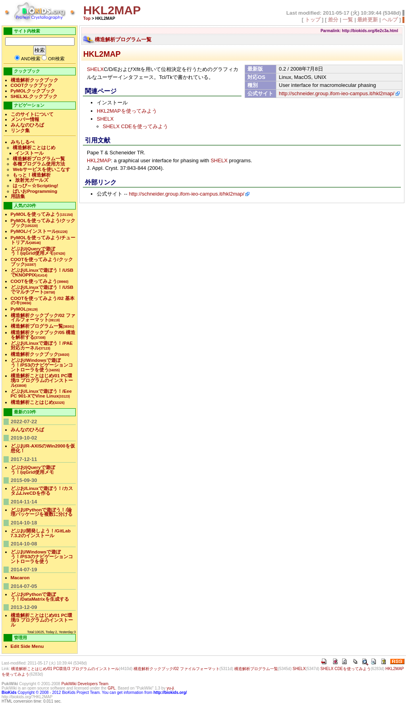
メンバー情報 (25, 119)
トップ (312, 20)
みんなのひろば (27, 124)
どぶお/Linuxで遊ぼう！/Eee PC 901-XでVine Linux (41, 393)
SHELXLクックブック (34, 96)
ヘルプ (390, 20)
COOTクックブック (32, 85)
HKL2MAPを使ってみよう (127, 111)
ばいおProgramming (35, 191)
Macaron (20, 577)
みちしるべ (22, 141)
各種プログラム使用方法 (39, 163)
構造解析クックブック (34, 80)
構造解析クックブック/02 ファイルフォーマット (43, 318)
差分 (333, 20)
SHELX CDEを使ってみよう (135, 126)
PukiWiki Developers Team (85, 684)
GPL (111, 688)
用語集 (18, 196)
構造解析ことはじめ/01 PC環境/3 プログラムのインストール (42, 380)
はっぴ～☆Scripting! (35, 185)
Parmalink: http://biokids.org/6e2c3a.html (359, 31)
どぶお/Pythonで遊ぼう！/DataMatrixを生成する (40, 596)
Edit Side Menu (27, 646)
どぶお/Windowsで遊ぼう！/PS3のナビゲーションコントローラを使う (42, 364)
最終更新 (367, 20)
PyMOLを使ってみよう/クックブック (43, 223)
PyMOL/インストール (39, 231)
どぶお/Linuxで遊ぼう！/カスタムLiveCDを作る (42, 491)
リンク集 (20, 130)
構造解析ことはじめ (34, 147)
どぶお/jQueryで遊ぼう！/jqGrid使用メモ (38, 251)
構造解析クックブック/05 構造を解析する (43, 335)
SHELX (95, 69)
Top (86, 18)
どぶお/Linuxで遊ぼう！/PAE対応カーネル (42, 345)
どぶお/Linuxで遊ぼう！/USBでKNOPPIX (42, 272)
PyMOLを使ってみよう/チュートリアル (43, 240)
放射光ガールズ (31, 179)
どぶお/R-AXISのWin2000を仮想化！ (43, 448)
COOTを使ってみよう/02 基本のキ (43, 300)
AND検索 (30, 58)
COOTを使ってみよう (40, 281)
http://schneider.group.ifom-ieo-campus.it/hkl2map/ (336, 93)
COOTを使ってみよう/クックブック (42, 262)
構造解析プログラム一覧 (123, 39)
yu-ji (170, 688)
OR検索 (56, 58)
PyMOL (24, 308)
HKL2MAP (102, 54)
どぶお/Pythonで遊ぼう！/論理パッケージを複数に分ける (42, 512)
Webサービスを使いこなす (41, 169)
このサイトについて (32, 114)
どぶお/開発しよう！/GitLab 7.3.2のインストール (41, 533)
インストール (29, 153)
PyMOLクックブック (33, 90)
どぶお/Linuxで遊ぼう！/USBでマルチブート (42, 289)
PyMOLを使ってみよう (42, 214)
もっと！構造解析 (32, 174)
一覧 (348, 20)
